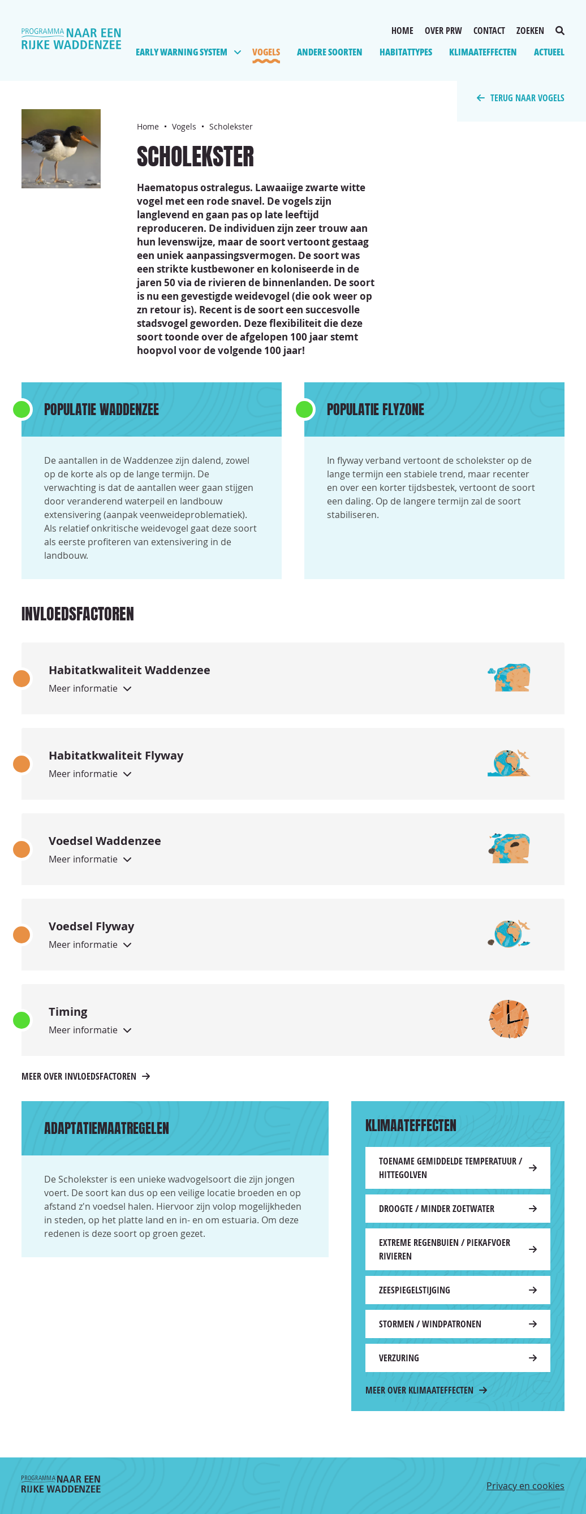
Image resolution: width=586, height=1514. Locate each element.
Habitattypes (406, 52)
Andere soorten (330, 52)
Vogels (266, 52)
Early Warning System (181, 52)
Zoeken (540, 30)
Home (402, 30)
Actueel (549, 52)
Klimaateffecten (483, 52)
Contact (489, 30)
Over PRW (443, 30)
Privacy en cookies (525, 1486)
